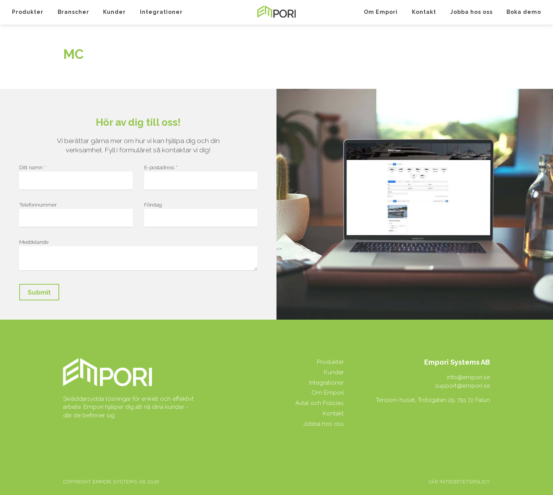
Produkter (27, 12)
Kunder (114, 12)
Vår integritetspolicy (459, 482)
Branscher (73, 12)
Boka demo (523, 12)
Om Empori (381, 12)
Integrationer (161, 12)
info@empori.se (468, 377)
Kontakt (424, 12)
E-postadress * (160, 167)
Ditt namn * (32, 167)
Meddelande (33, 242)
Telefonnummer (38, 205)
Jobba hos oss (471, 12)
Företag (153, 205)
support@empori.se (462, 385)
